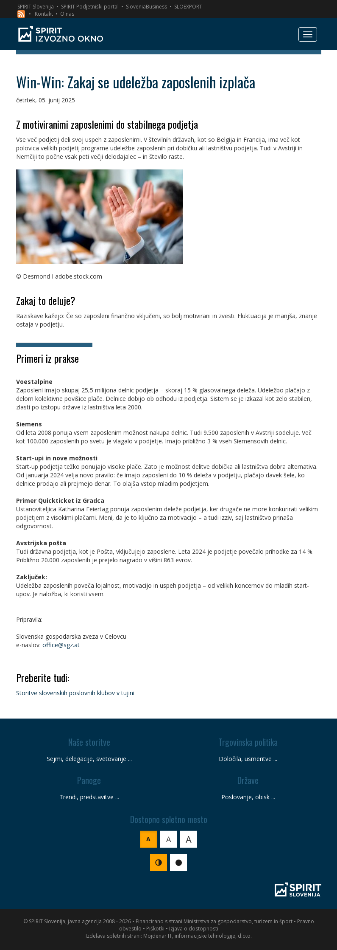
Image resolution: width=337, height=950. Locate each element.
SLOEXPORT (188, 6)
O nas (67, 13)
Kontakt (44, 13)
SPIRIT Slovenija (35, 6)
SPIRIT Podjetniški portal (90, 6)
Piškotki (155, 928)
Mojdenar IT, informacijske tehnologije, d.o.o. (197, 935)
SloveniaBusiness (146, 6)
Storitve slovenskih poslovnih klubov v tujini (75, 693)
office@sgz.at (61, 645)
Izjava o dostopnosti (193, 928)
